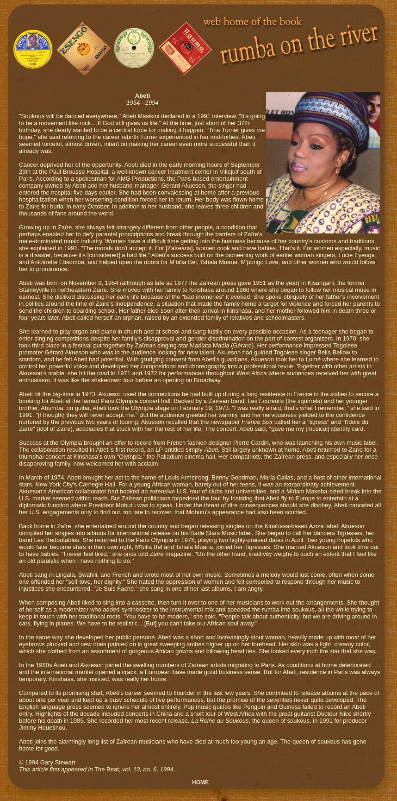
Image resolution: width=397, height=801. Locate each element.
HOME (200, 782)
